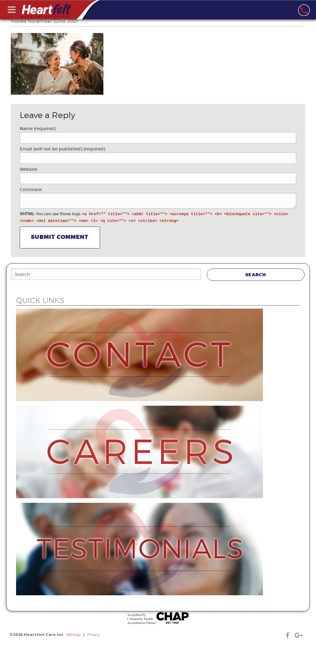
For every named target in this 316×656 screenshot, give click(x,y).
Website (28, 169)
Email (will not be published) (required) (62, 149)
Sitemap (73, 634)
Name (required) (38, 128)
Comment (31, 189)
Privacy (93, 634)
